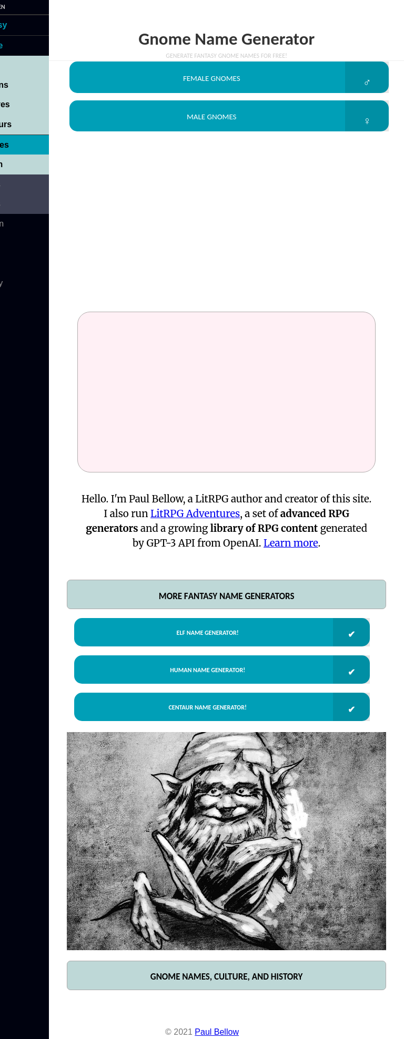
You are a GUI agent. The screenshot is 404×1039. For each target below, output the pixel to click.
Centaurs (23, 124)
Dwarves (22, 104)
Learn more (330, 552)
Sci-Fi (16, 243)
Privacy (19, 283)
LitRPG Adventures (242, 523)
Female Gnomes (223, 79)
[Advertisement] (241, 233)
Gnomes (22, 144)
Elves (16, 64)
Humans (21, 84)
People (19, 45)
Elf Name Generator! (219, 642)
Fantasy (21, 24)
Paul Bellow (217, 1033)
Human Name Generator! (219, 684)
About (16, 263)
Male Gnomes (224, 122)
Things (18, 203)
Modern (19, 223)
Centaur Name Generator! (219, 725)
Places (18, 184)
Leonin (19, 164)
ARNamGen (19, 7)
